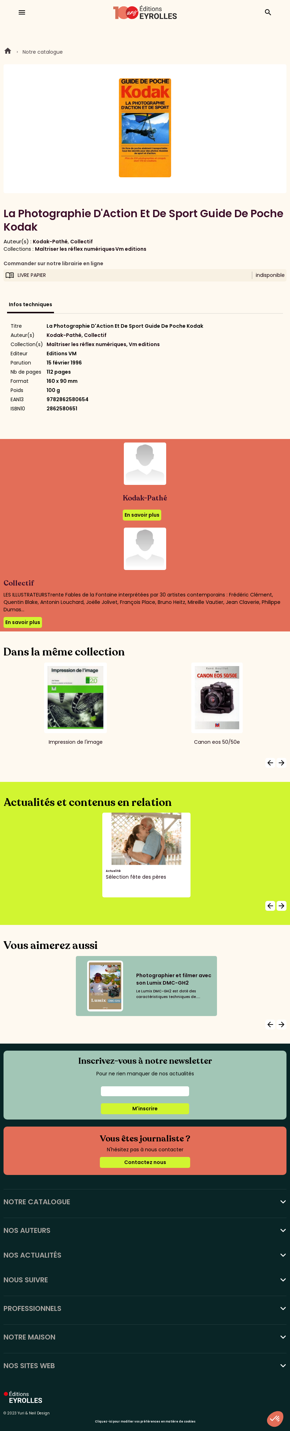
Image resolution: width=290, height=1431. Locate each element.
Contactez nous (145, 1162)
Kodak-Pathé (50, 241)
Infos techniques (30, 304)
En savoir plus (142, 514)
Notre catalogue (43, 51)
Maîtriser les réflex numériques (75, 249)
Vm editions (130, 249)
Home (8, 52)
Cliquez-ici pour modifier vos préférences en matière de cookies (145, 1422)
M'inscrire (145, 1108)
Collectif (81, 241)
